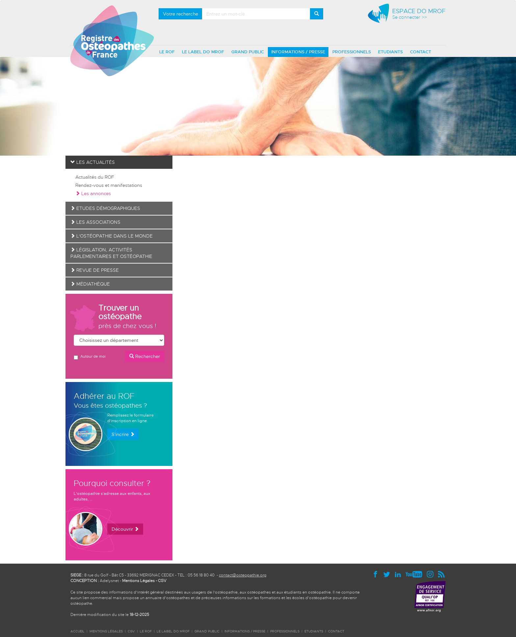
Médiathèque (90, 284)
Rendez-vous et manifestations (108, 185)
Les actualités (92, 162)
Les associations (95, 222)
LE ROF (167, 52)
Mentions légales (106, 631)
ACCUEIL (77, 631)
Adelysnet (109, 580)
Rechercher (144, 356)
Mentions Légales (138, 580)
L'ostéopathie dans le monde (111, 236)
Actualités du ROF (94, 177)
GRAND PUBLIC (247, 52)
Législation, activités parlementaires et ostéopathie (111, 253)
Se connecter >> (409, 17)
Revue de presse (94, 270)
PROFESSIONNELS (351, 52)
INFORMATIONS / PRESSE (298, 52)
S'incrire (123, 434)
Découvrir (125, 529)
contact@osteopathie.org (242, 575)
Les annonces (93, 193)
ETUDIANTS (390, 52)
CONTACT (420, 52)
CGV (162, 580)
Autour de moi (89, 357)
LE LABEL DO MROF (203, 52)
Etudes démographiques (105, 208)
